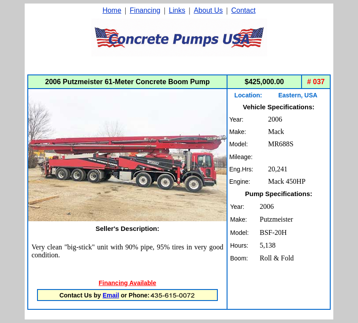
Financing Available (127, 282)
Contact (243, 10)
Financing (145, 10)
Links (177, 10)
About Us (208, 10)
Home (111, 10)
